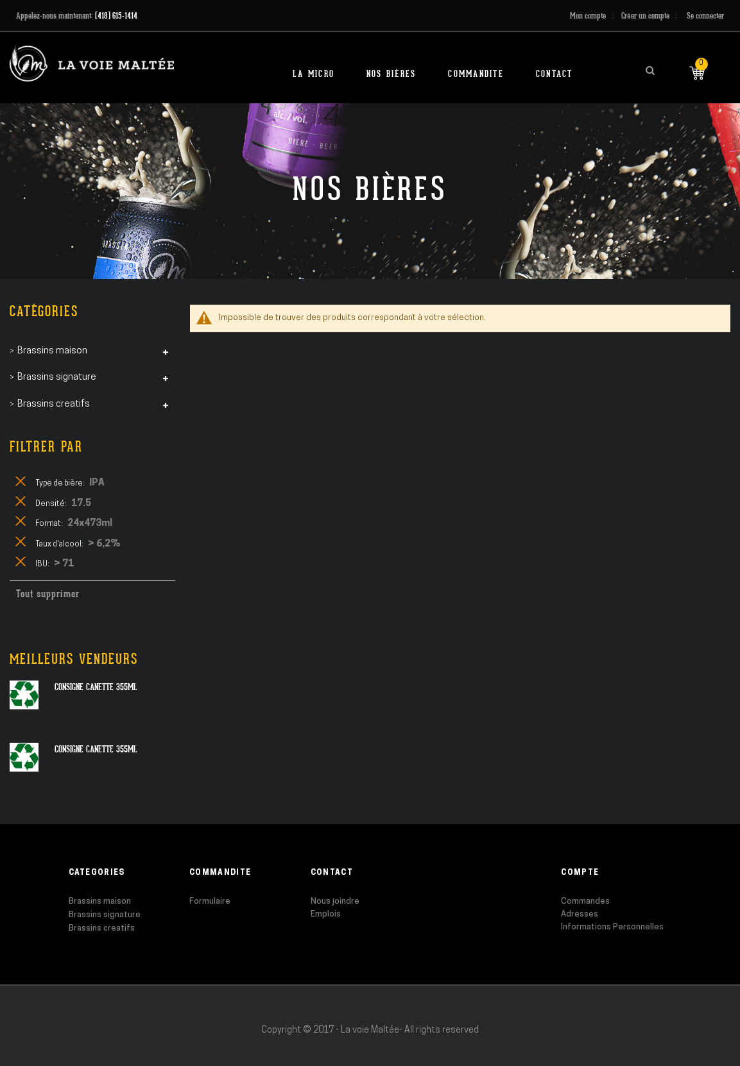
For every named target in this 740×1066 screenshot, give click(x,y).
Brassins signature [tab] (56, 377)
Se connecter (705, 15)
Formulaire (209, 901)
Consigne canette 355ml (96, 687)
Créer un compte (645, 15)
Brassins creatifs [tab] (53, 404)
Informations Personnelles (612, 927)
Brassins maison (100, 901)
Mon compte (588, 15)
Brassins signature (105, 915)
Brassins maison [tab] (52, 351)
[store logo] (92, 63)
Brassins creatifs (102, 928)
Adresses (579, 914)
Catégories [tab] (44, 311)
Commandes (585, 901)
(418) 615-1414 (116, 15)
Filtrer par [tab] (46, 446)
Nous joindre (335, 901)
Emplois (326, 914)
